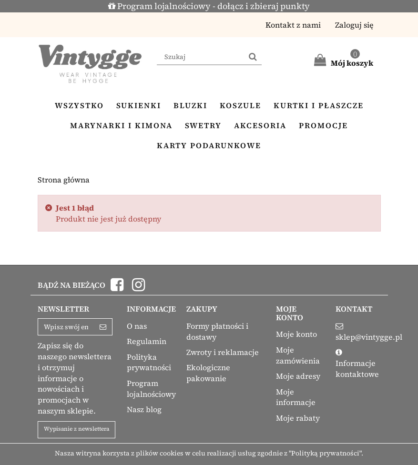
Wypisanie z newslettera (76, 429)
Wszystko (79, 105)
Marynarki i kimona (121, 125)
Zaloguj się (354, 25)
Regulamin (146, 341)
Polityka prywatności (149, 362)
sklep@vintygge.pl (369, 337)
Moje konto (296, 334)
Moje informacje (296, 397)
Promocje (323, 125)
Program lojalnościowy (151, 388)
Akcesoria (260, 125)
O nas (137, 326)
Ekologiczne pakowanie (208, 373)
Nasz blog (144, 409)
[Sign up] (103, 326)
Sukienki (138, 105)
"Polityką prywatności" (325, 453)
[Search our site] (201, 57)
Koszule (240, 105)
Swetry (203, 125)
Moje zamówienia (298, 355)
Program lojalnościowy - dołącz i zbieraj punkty (209, 6)
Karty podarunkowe (209, 145)
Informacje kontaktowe (357, 368)
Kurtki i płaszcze (319, 105)
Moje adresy (298, 376)
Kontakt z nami (293, 25)
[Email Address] (66, 326)
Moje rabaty (298, 418)
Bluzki (190, 105)
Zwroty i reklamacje (222, 352)
